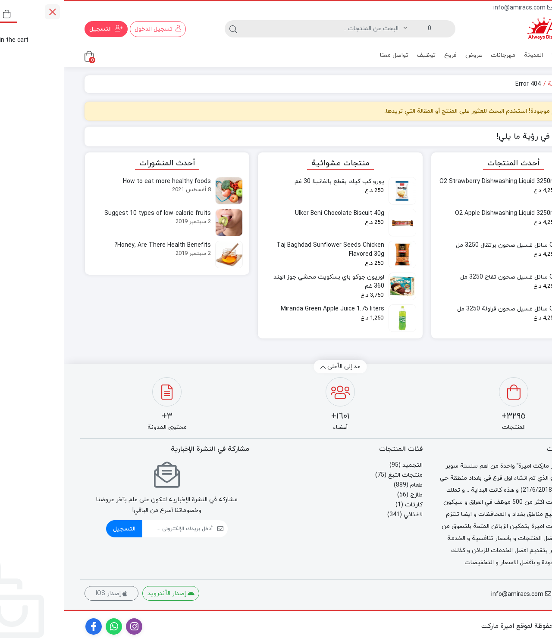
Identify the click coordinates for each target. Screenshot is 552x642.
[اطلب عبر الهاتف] (531, 613)
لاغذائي (348, 515)
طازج (352, 495)
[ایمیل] (113, 528)
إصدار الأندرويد (106, 593)
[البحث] (258, 28)
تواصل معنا (330, 55)
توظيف (362, 55)
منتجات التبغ (341, 475)
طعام (352, 485)
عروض (409, 55)
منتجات (507, 55)
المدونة (469, 55)
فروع (386, 55)
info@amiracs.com (459, 8)
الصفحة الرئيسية (505, 84)
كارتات (349, 505)
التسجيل (60, 529)
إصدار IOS (47, 593)
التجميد (348, 465)
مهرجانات (439, 55)
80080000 (514, 8)
